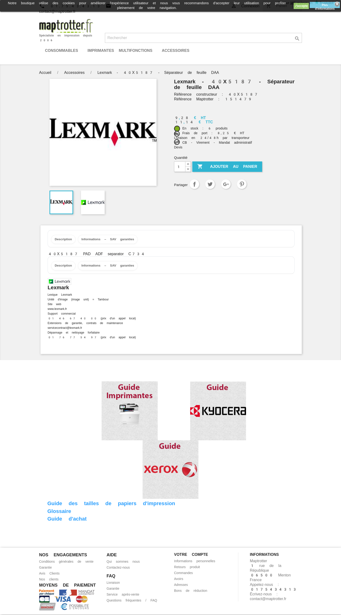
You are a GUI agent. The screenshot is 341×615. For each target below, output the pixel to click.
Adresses (181, 585)
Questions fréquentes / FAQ (132, 601)
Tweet (210, 184)
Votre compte (191, 555)
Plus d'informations (325, 5)
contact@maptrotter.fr (268, 599)
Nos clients (48, 580)
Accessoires (175, 50)
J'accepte (301, 6)
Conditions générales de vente (66, 562)
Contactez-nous (118, 568)
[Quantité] (179, 166)
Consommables (61, 50)
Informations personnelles (194, 562)
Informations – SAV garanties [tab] (111, 239)
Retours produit (187, 568)
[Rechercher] (203, 38)
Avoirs (178, 579)
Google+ (226, 184)
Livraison (113, 583)
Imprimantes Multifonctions (119, 50)
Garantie (45, 568)
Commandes (183, 573)
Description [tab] (64, 239)
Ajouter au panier (227, 167)
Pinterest (242, 184)
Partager (194, 184)
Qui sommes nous (123, 562)
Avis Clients (49, 574)
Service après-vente (123, 595)
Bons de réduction (190, 591)
